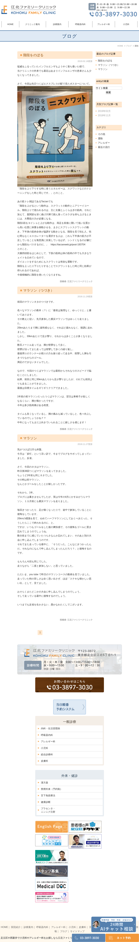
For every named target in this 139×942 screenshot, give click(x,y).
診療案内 (28, 921)
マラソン (30, 438)
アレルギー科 (48, 741)
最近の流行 (104, 147)
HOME (10, 24)
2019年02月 (104, 111)
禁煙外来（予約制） (51, 789)
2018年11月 (104, 115)
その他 (101, 134)
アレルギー (104, 143)
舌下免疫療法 (48, 795)
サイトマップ (77, 925)
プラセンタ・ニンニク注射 (48, 810)
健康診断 (45, 802)
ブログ (63, 925)
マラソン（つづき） (38, 290)
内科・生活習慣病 (50, 728)
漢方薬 (44, 782)
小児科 (44, 748)
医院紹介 (16, 921)
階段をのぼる (33, 55)
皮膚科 (44, 761)
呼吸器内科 (47, 735)
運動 (100, 138)
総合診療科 (47, 754)
